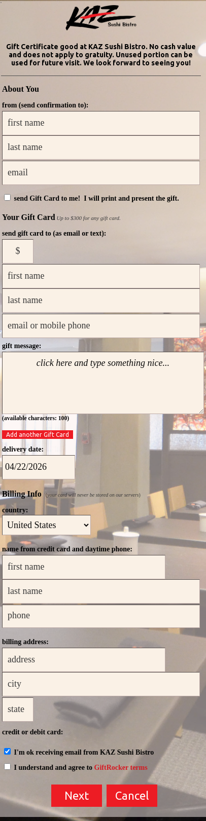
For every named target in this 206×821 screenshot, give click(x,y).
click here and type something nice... (103, 383)
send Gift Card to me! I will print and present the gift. (91, 198)
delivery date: (23, 449)
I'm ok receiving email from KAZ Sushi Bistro (79, 752)
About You (20, 89)
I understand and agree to (76, 767)
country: (15, 510)
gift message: (21, 346)
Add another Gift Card (37, 434)
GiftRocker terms (121, 767)
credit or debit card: (32, 732)
